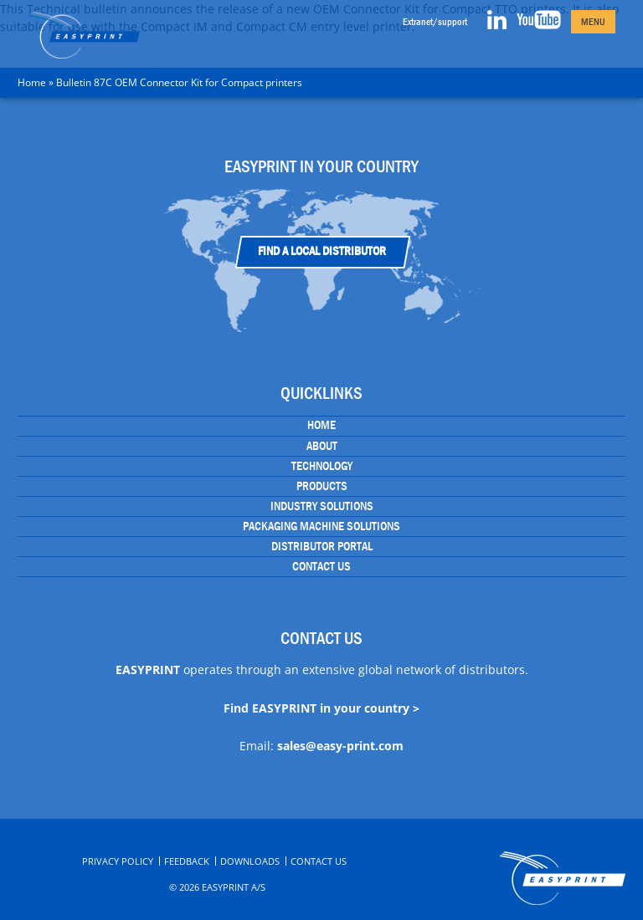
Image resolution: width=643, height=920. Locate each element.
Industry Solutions (321, 506)
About (321, 445)
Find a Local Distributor (322, 251)
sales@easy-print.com (340, 746)
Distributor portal (322, 546)
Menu (593, 21)
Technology (321, 465)
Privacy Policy (117, 861)
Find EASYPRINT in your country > (321, 708)
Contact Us (321, 566)
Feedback (186, 861)
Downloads (250, 861)
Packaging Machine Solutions (321, 526)
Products (321, 486)
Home (32, 82)
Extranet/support (435, 21)
